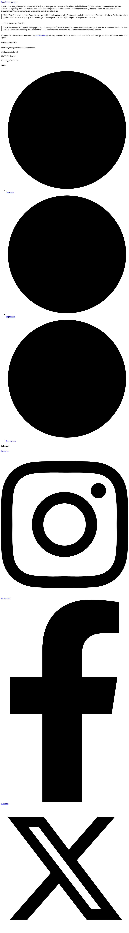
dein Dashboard (41, 35)
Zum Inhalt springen (9, 2)
